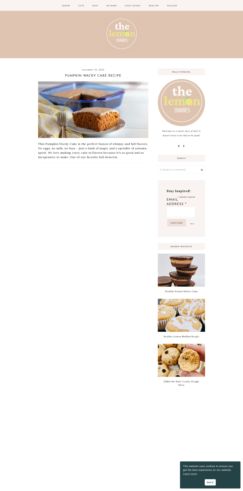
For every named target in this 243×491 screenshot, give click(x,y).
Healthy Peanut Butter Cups (181, 291)
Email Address (177, 202)
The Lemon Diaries (121, 34)
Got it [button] (210, 482)
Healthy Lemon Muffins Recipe (181, 336)
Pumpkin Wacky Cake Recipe (93, 75)
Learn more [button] (190, 473)
